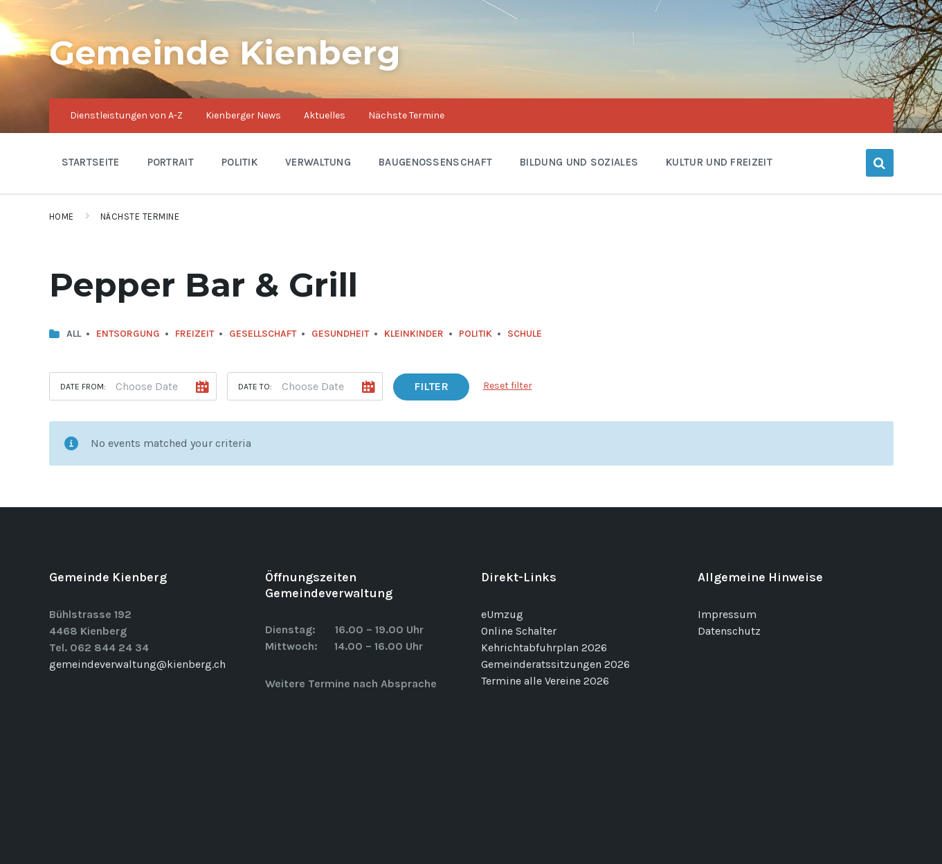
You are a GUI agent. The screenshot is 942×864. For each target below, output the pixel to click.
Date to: (255, 386)
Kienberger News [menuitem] (243, 115)
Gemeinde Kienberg (225, 53)
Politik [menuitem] (239, 162)
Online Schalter (518, 630)
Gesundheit (340, 334)
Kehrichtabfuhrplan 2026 (544, 647)
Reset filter (507, 385)
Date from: (83, 386)
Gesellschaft (262, 334)
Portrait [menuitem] (170, 162)
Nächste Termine (140, 216)
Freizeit (194, 334)
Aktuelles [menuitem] (324, 115)
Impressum (727, 614)
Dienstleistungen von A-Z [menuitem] (126, 115)
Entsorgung (128, 334)
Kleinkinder (414, 334)
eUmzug (502, 614)
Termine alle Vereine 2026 (545, 680)
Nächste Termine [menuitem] (406, 115)
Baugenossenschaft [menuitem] (435, 162)
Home (61, 216)
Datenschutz (729, 630)
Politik (475, 334)
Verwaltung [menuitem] (318, 162)
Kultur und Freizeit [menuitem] (719, 162)
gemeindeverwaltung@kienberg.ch (137, 664)
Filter (431, 386)
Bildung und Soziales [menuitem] (579, 162)
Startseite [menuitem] (91, 162)
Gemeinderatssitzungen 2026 (555, 664)
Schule (524, 334)
